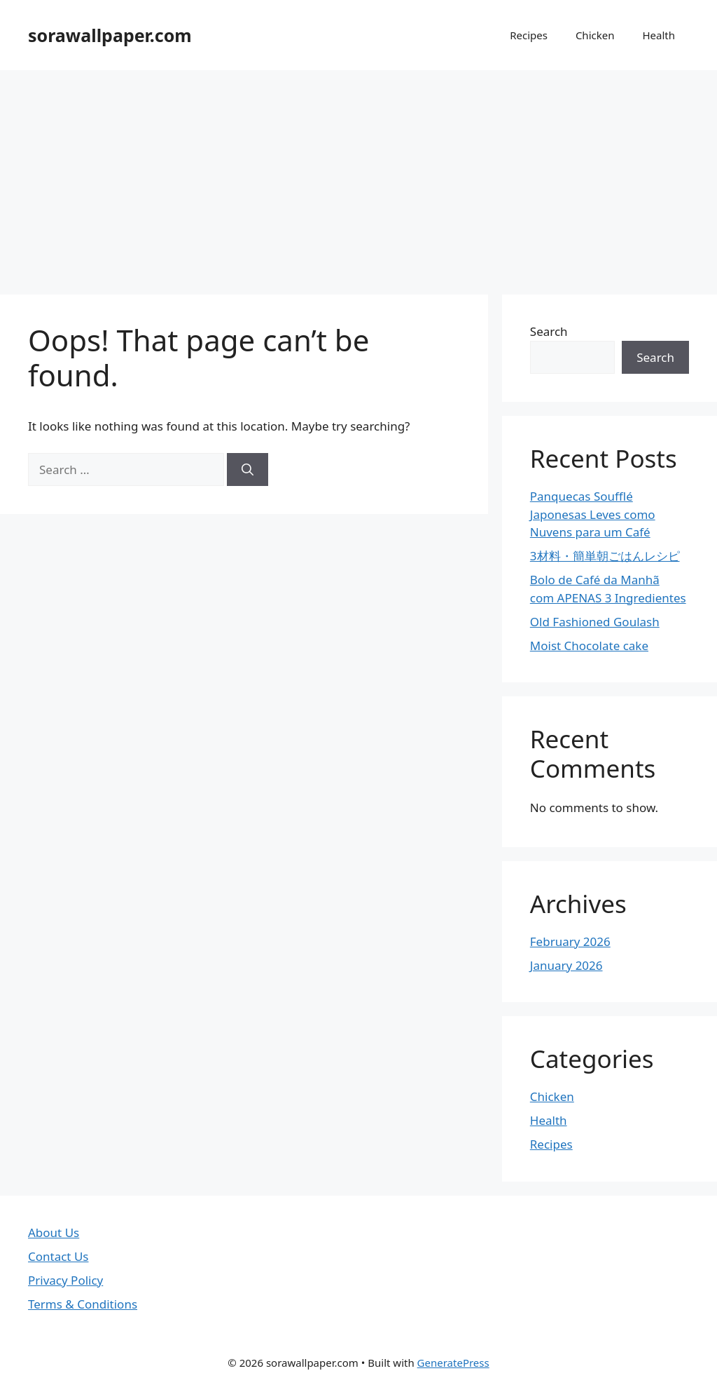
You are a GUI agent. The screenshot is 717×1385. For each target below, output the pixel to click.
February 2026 (570, 941)
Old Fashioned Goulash (595, 622)
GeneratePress (453, 1363)
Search (549, 331)
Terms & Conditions (82, 1304)
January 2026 (566, 965)
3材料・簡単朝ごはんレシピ (605, 556)
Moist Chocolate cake (589, 645)
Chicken (595, 35)
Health (658, 35)
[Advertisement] (358, 175)
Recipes (529, 35)
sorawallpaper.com (110, 35)
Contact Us (58, 1256)
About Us (53, 1232)
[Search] (247, 470)
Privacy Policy (65, 1280)
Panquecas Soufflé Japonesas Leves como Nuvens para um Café (592, 514)
